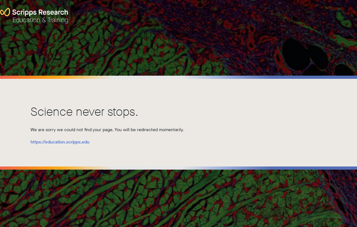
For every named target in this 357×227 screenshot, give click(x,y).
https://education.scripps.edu (60, 142)
